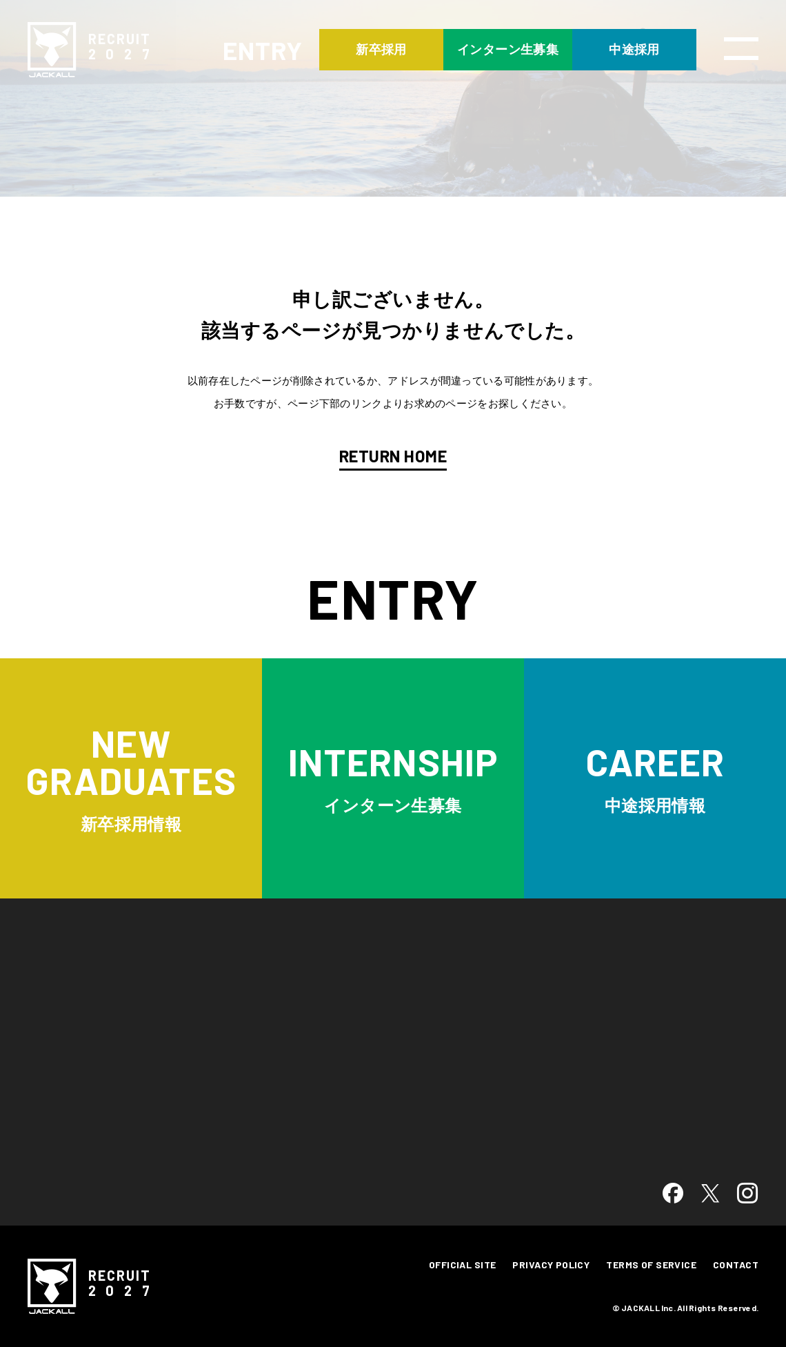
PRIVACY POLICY (551, 1265)
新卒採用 (381, 50)
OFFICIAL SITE (462, 1265)
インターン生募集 (507, 50)
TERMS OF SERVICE (651, 1265)
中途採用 (634, 50)
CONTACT (735, 1265)
